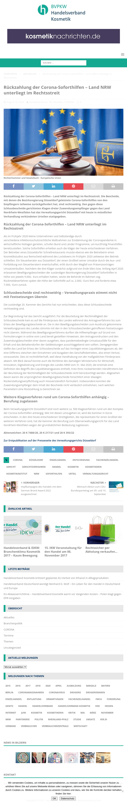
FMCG (99, 699)
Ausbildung (74, 685)
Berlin (9, 692)
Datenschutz (67, 798)
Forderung (113, 699)
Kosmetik (73, 466)
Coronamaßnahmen (31, 692)
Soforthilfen (54, 473)
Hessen (109, 706)
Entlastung (34, 699)
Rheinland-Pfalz (58, 719)
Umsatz (90, 719)
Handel (56, 466)
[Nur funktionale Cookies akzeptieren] (122, 791)
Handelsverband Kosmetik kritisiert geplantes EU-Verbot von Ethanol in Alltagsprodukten (56, 578)
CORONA (69, 102)
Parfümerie (23, 719)
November (107, 712)
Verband (10, 726)
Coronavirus (57, 692)
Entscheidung (81, 460)
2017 (27, 685)
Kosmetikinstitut (16, 473)
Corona (18, 460)
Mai (82, 712)
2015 (7, 685)
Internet (10, 712)
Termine (8, 635)
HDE (97, 706)
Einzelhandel (58, 460)
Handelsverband (38, 102)
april (58, 685)
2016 (17, 685)
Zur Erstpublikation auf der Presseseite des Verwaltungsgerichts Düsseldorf (50, 440)
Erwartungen (54, 699)
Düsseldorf (36, 460)
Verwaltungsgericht (95, 473)
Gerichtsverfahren (34, 466)
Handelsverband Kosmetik (74, 706)
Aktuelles (58, 102)
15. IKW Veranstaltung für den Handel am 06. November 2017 (63, 551)
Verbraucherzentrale (55, 726)
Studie (77, 719)
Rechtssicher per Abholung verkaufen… (101, 550)
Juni (23, 712)
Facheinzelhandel (107, 460)
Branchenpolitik (13, 623)
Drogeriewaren (95, 692)
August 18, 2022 (15, 102)
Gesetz (9, 706)
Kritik (72, 712)
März (93, 712)
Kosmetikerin (93, 466)
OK (54, 798)
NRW (36, 473)
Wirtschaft (80, 726)
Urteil (72, 473)
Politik (39, 719)
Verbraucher (29, 726)
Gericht (11, 466)
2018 (37, 685)
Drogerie (75, 692)
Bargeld (91, 685)
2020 (47, 685)
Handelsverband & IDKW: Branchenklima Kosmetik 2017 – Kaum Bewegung (22, 551)
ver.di (103, 719)
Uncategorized (12, 647)
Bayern (105, 685)
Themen (8, 641)
